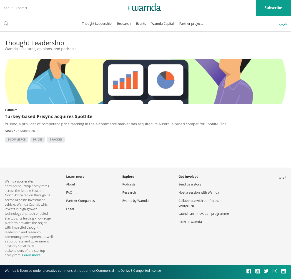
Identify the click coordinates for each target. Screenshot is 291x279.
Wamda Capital (162, 23)
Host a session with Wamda (198, 192)
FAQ (69, 192)
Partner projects (191, 23)
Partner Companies (80, 200)
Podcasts (128, 184)
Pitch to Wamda (190, 222)
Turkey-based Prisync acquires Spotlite (49, 116)
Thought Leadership (97, 23)
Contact (21, 8)
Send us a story (189, 184)
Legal (70, 209)
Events (141, 23)
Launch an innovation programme (203, 213)
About (8, 8)
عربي (283, 23)
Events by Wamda (135, 200)
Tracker (56, 139)
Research (124, 23)
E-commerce (16, 139)
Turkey (11, 110)
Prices (37, 139)
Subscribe (273, 7)
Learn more (31, 255)
